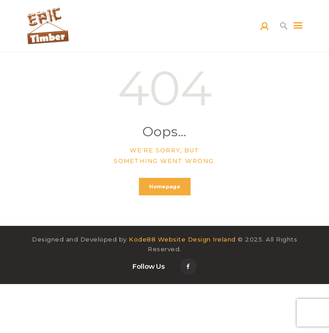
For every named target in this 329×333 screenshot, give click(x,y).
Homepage (164, 186)
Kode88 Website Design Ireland (182, 239)
